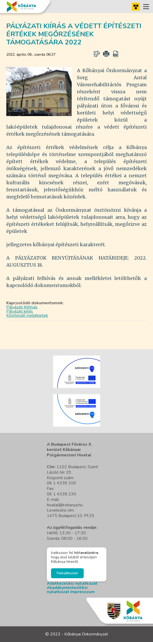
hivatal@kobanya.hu (65, 505)
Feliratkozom (67, 573)
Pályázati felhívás (22, 307)
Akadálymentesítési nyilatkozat (67, 590)
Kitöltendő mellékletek (27, 315)
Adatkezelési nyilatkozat (72, 583)
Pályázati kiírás (19, 311)
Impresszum (82, 592)
